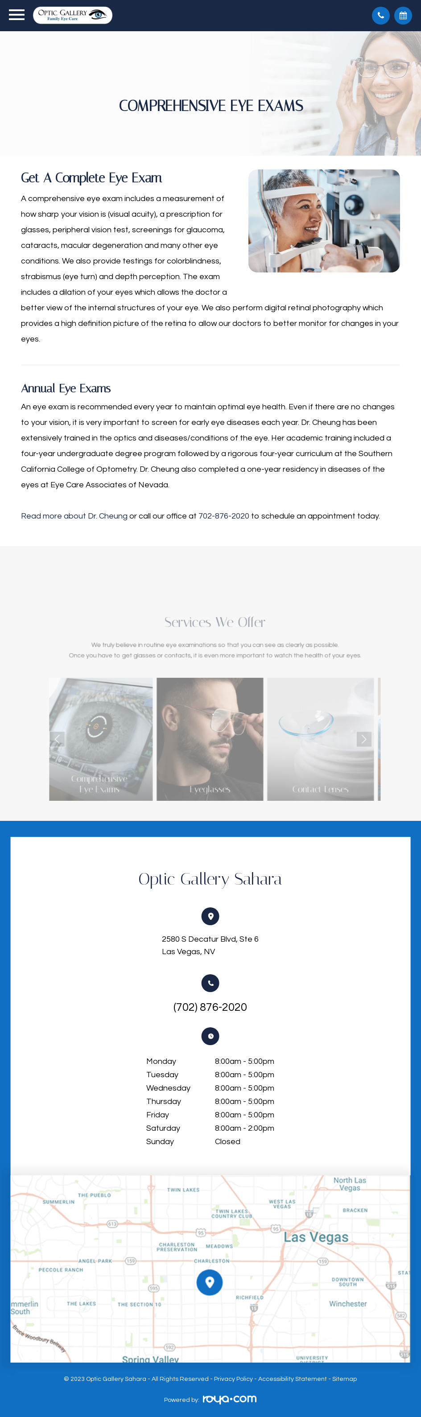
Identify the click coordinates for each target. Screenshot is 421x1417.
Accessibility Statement (292, 1379)
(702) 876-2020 (210, 1007)
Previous (84, 736)
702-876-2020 (223, 516)
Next (338, 736)
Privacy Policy (233, 1379)
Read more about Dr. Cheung (74, 516)
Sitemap (344, 1379)
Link (118, 736)
